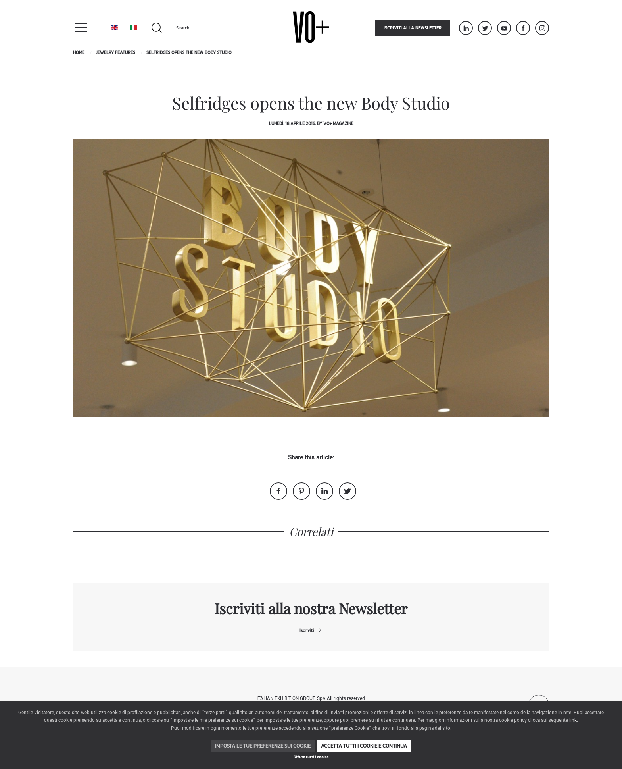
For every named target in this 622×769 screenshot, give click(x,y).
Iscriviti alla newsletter (413, 28)
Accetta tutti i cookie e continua (364, 746)
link (573, 720)
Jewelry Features (115, 52)
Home (78, 52)
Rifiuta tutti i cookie (311, 757)
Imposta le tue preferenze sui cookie (263, 746)
